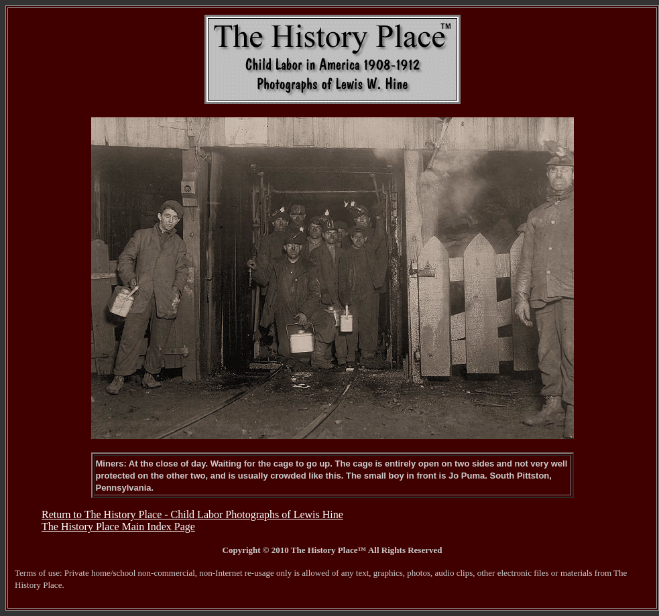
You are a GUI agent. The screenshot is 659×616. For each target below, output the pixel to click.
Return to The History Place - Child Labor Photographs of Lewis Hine (192, 514)
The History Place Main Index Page (118, 526)
